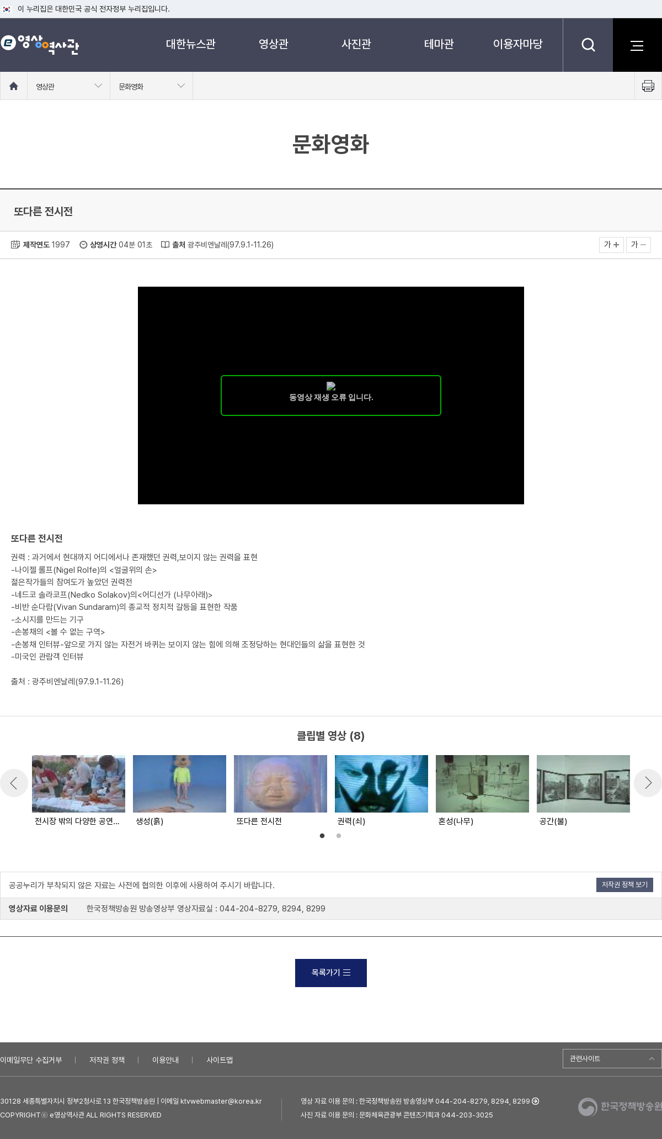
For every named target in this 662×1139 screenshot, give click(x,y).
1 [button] (322, 836)
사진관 (356, 44)
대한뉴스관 (191, 44)
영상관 (274, 44)
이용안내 (165, 1060)
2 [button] (338, 836)
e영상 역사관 (39, 45)
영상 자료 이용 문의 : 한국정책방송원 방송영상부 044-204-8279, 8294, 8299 (415, 1101)
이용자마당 (518, 44)
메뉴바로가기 (0, 0)
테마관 (439, 44)
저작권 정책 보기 (625, 884)
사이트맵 (219, 1060)
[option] (78, 791)
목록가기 (331, 973)
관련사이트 (585, 1058)
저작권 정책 (107, 1060)
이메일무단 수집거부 (31, 1060)
